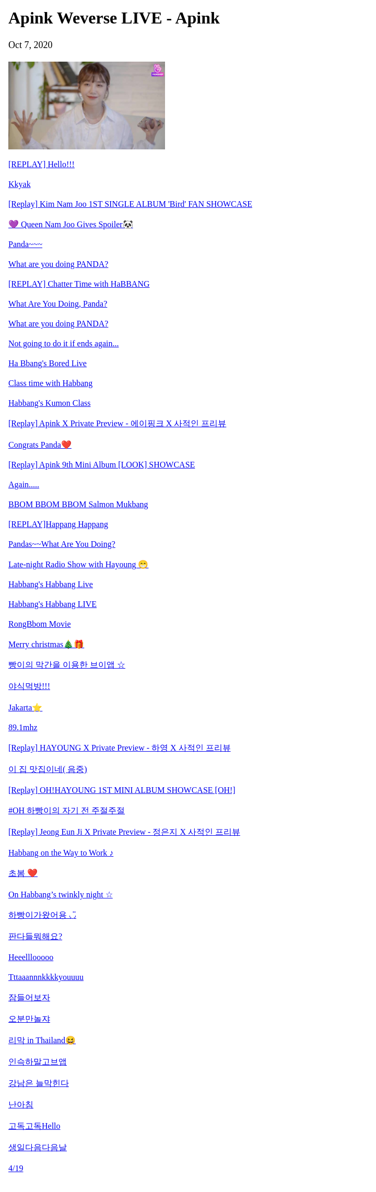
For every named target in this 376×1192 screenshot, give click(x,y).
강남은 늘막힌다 (38, 1083)
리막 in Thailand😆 (42, 1040)
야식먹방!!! (29, 686)
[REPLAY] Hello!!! (41, 164)
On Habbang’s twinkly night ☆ (60, 894)
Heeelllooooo (30, 957)
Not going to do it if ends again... (63, 343)
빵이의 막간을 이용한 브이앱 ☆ (66, 664)
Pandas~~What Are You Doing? (61, 544)
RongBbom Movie (39, 624)
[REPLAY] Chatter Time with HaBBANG (79, 283)
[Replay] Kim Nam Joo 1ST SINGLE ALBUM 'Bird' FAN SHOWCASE (130, 204)
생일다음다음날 (37, 1147)
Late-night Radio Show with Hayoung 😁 (78, 564)
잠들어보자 (29, 997)
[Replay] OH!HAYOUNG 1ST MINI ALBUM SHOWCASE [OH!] (122, 790)
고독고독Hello (34, 1125)
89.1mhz (23, 727)
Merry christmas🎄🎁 (46, 644)
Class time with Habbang (50, 383)
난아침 (20, 1104)
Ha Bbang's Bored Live (47, 363)
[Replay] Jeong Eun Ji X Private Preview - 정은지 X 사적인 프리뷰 (124, 831)
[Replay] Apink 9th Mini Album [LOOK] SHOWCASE (101, 464)
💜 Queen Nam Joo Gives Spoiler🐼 (70, 224)
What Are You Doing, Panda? (57, 303)
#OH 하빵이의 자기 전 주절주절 (66, 810)
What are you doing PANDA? (58, 264)
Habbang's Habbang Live (50, 584)
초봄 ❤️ (23, 873)
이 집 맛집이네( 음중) (47, 769)
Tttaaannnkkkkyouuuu (46, 977)
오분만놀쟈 (29, 1018)
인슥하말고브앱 (37, 1061)
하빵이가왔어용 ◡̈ (42, 914)
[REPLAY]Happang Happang (58, 524)
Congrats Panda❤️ (40, 444)
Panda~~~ (25, 244)
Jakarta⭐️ (25, 707)
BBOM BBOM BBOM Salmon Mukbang (78, 504)
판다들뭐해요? (35, 936)
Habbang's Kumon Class (49, 403)
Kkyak (19, 184)
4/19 (15, 1168)
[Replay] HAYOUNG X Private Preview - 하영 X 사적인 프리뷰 (119, 747)
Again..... (23, 484)
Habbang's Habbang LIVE (52, 604)
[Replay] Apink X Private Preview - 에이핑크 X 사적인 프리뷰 (117, 423)
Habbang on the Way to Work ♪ (60, 852)
